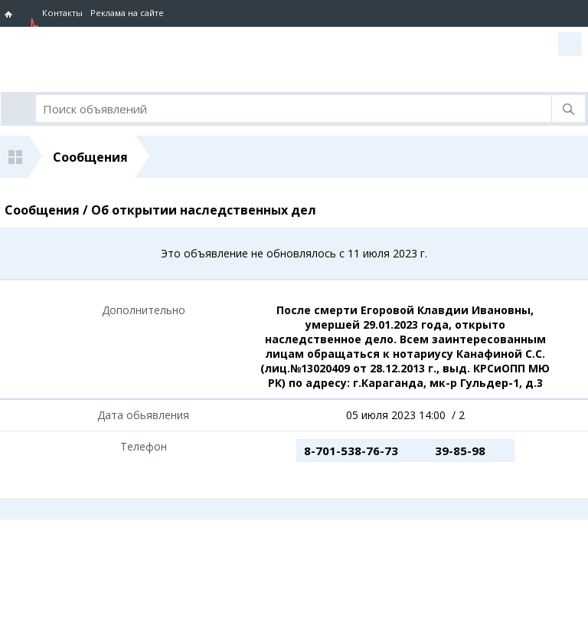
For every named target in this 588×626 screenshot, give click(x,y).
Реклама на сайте (127, 12)
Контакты (62, 12)
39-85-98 (460, 450)
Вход (570, 44)
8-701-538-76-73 (351, 450)
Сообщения (90, 157)
